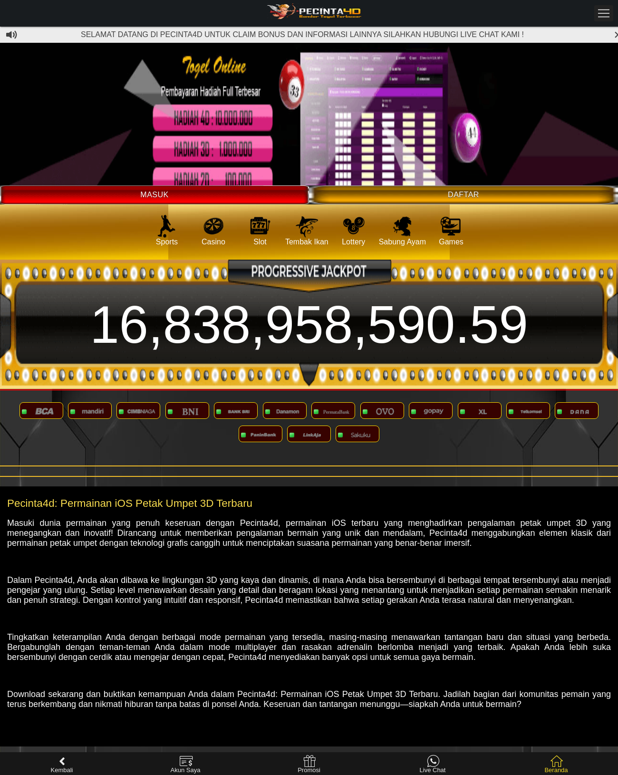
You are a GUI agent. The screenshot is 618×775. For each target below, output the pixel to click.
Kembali (62, 764)
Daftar (463, 195)
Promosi (309, 764)
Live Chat (433, 764)
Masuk (154, 195)
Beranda (556, 764)
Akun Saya (186, 764)
